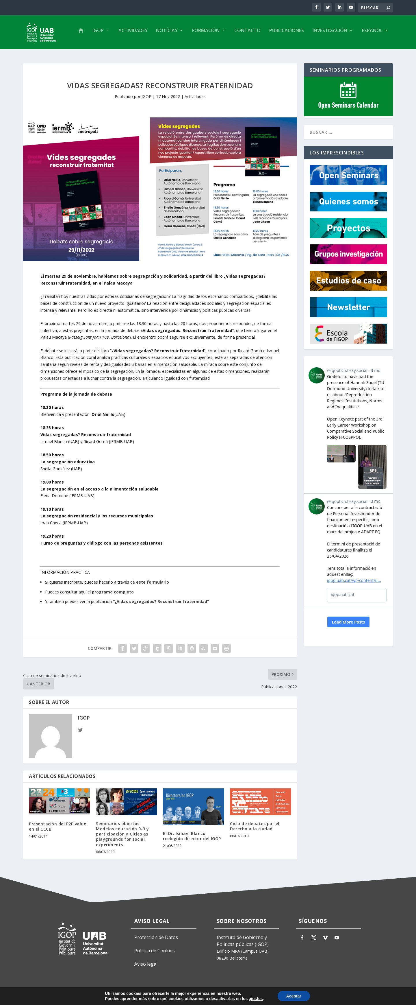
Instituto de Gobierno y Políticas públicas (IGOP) (243, 940)
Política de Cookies (154, 950)
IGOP (98, 33)
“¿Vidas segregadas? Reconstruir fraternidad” (161, 601)
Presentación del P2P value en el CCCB (57, 825)
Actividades (132, 33)
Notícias (166, 33)
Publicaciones (286, 33)
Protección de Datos (156, 937)
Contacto (247, 33)
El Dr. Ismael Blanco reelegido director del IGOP (192, 835)
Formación (206, 33)
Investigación (330, 33)
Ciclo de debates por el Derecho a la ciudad (254, 825)
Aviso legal (145, 963)
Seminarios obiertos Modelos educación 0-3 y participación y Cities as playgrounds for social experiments (122, 833)
